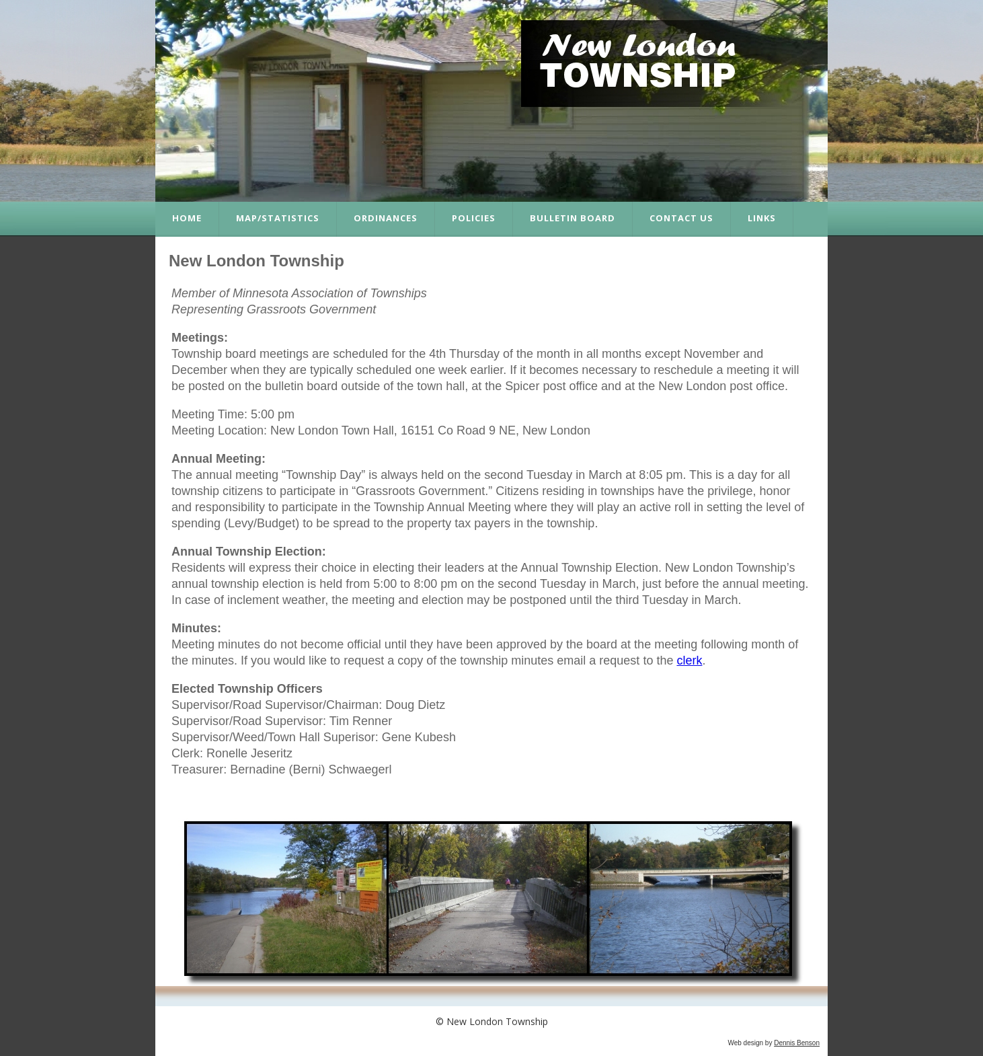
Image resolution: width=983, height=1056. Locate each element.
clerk (689, 660)
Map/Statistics (277, 218)
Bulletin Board (572, 218)
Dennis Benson (797, 1043)
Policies (474, 218)
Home (187, 218)
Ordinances (386, 218)
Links (762, 218)
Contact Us (681, 218)
